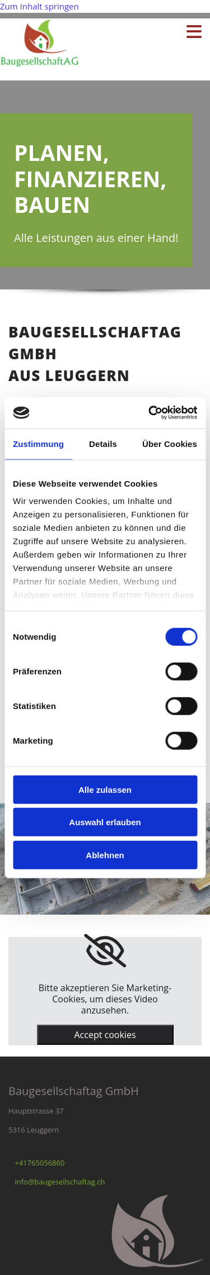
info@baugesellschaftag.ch (60, 1182)
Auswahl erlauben (105, 822)
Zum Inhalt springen (39, 6)
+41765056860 (39, 1163)
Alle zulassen (105, 789)
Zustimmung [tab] (38, 443)
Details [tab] (103, 443)
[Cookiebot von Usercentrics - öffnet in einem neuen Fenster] (149, 413)
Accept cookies (105, 1035)
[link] (105, 951)
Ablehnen (105, 854)
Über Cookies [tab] (169, 443)
